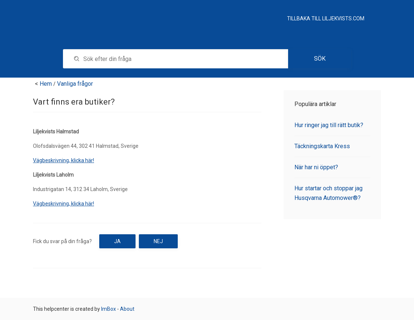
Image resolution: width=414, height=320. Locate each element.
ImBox (108, 309)
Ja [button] (117, 241)
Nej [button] (158, 241)
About (127, 309)
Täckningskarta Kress (322, 146)
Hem (46, 83)
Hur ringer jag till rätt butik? (328, 125)
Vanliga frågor (75, 83)
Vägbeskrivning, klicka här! (63, 160)
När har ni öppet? (316, 167)
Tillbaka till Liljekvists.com (325, 18)
